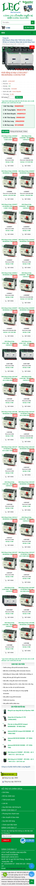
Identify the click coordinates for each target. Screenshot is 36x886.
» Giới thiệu (5, 792)
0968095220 (19, 106)
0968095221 (21, 114)
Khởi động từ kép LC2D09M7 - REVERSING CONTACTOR (26, 274)
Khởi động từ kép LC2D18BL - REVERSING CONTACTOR (26, 623)
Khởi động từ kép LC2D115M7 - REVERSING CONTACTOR (26, 343)
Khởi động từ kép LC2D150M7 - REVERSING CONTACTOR (9, 589)
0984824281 (20, 117)
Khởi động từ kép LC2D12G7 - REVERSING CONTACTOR (26, 448)
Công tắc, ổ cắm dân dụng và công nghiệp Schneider (15, 692)
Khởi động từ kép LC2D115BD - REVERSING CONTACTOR (9, 343)
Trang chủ (6, 38)
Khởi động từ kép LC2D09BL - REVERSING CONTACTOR (9, 172)
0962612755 (21, 110)
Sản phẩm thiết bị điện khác (11, 703)
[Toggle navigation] (32, 33)
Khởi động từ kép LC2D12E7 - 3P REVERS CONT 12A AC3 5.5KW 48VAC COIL (26, 413)
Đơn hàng (29, 27)
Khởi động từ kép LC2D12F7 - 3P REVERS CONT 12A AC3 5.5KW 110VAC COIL (9, 448)
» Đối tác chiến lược (8, 796)
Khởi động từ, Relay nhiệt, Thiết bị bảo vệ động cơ (18, 674)
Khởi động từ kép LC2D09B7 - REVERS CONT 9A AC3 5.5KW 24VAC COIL (9, 137)
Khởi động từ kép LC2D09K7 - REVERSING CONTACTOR (26, 240)
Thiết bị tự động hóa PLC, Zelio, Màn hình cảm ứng (18, 684)
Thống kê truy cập (8, 774)
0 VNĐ (8, 28)
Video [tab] (25, 131)
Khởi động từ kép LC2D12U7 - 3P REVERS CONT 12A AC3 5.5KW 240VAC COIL (26, 554)
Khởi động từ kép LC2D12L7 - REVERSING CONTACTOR (9, 518)
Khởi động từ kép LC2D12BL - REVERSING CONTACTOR (9, 412)
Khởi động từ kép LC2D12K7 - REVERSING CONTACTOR (26, 483)
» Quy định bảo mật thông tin (11, 807)
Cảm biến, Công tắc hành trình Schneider (15, 680)
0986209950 (19, 121)
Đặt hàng (11, 165)
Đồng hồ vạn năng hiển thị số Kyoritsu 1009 (21, 710)
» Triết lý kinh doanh (8, 800)
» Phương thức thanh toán (10, 814)
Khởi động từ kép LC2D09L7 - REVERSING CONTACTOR (9, 274)
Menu (3, 32)
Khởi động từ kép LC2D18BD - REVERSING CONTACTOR (9, 624)
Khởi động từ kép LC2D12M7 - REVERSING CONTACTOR (26, 519)
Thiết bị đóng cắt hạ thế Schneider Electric (15, 667)
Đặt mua (19, 97)
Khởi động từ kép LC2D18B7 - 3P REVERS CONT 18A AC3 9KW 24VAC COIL (26, 589)
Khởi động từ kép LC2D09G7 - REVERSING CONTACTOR (9, 240)
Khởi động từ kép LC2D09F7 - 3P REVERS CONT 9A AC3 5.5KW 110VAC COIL (9, 206)
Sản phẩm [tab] (5, 131)
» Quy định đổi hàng (8, 821)
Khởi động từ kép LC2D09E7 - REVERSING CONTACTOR (26, 172)
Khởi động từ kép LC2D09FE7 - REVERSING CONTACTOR (26, 206)
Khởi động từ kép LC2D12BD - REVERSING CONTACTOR (26, 378)
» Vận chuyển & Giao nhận (10, 817)
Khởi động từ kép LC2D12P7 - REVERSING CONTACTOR (9, 553)
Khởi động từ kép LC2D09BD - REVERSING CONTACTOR (26, 137)
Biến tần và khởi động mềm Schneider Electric (17, 671)
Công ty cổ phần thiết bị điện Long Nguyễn (16, 767)
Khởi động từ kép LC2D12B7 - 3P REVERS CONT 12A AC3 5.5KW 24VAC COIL (9, 378)
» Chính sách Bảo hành (9, 825)
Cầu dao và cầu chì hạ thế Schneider (14, 687)
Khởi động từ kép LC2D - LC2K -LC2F (14, 44)
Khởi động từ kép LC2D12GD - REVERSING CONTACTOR (9, 483)
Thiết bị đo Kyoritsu (9, 700)
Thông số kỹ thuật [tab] (16, 131)
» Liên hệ (4, 803)
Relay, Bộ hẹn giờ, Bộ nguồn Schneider (14, 677)
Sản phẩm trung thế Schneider (12, 697)
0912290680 (19, 125)
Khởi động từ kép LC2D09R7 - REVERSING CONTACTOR (26, 309)
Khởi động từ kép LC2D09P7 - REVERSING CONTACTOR (9, 309)
